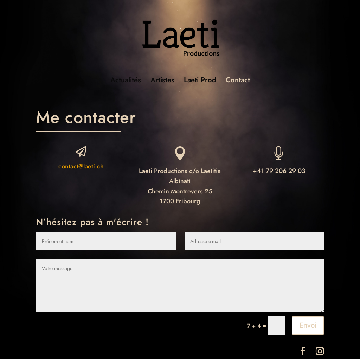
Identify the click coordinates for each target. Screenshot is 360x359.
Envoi (308, 325)
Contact (238, 81)
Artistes (162, 81)
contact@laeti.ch (81, 166)
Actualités (125, 81)
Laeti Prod (200, 81)
